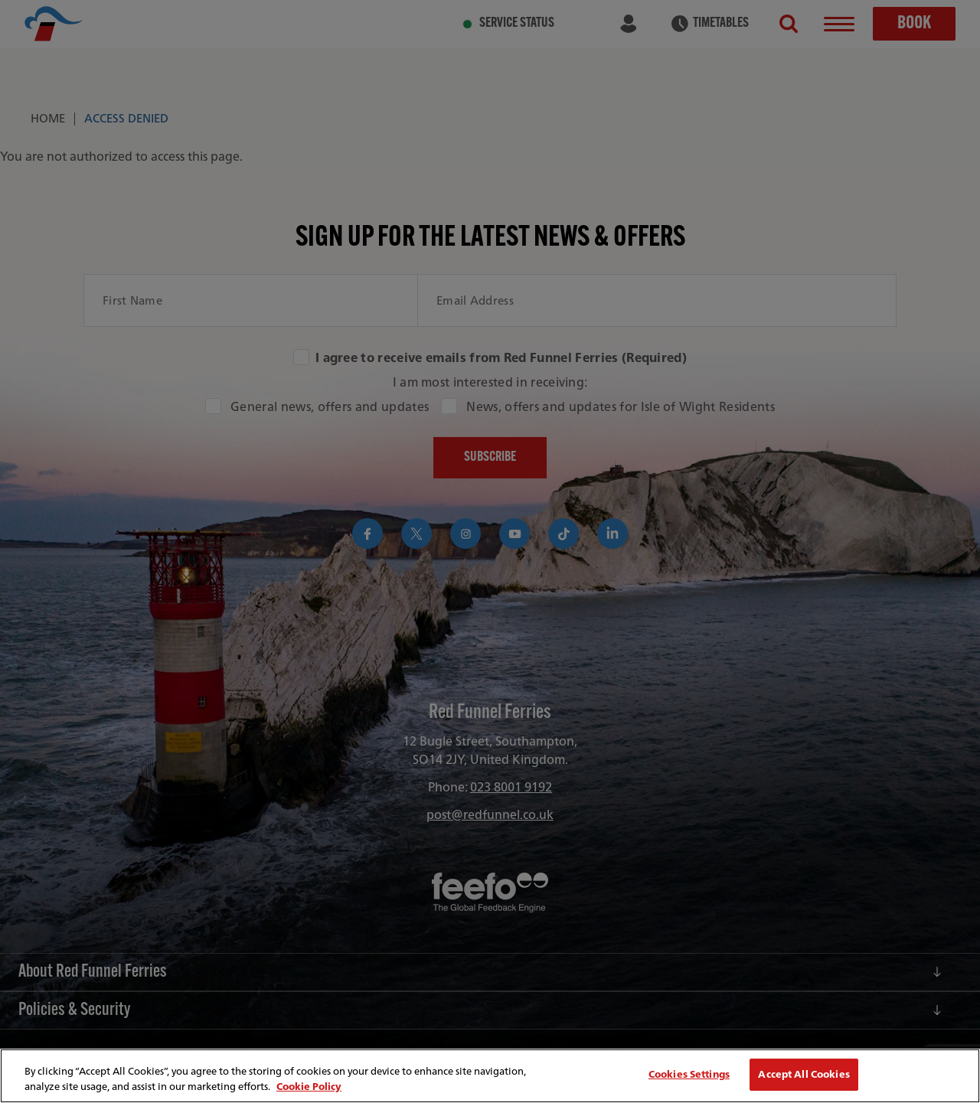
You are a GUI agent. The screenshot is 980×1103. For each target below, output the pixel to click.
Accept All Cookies (803, 1074)
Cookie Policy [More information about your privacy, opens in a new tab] (308, 1086)
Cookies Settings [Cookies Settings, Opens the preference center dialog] (689, 1074)
